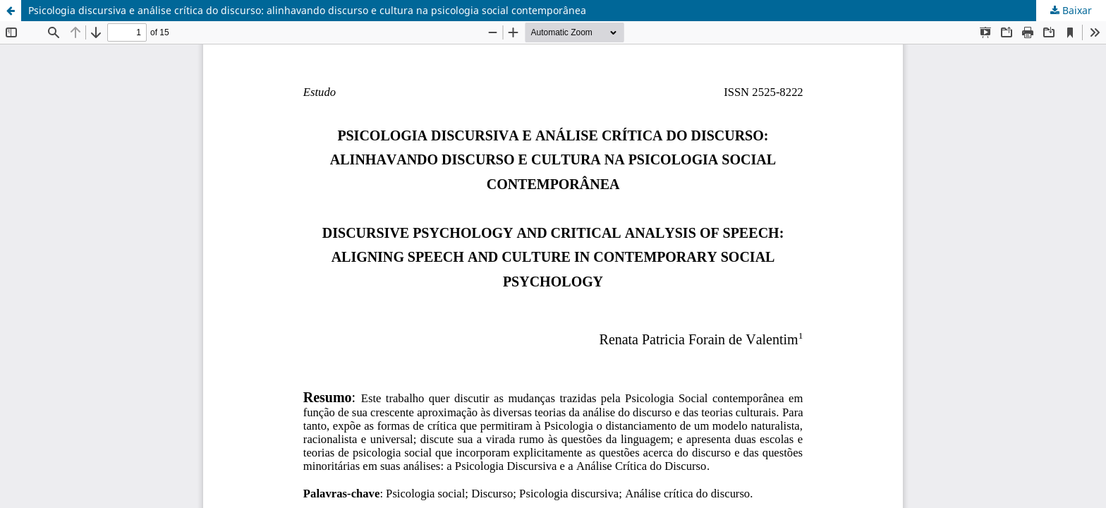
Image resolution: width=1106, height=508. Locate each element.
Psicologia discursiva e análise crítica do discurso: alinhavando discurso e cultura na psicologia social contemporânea (307, 10)
